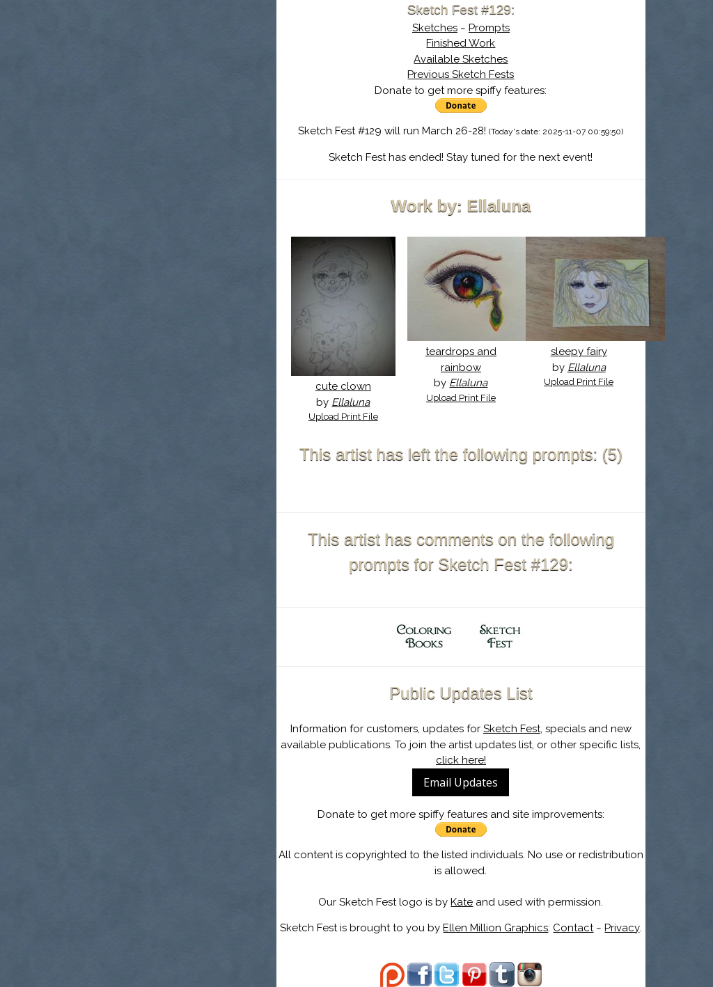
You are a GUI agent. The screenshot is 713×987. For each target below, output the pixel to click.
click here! (461, 760)
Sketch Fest (511, 729)
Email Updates (460, 782)
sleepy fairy (579, 351)
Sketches (434, 28)
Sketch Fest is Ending (172, 78)
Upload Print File (343, 416)
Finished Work (460, 43)
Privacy (621, 928)
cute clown (343, 386)
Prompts (489, 28)
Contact (573, 928)
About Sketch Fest (172, 99)
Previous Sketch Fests (460, 74)
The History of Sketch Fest (172, 121)
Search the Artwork (172, 142)
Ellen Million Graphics (495, 928)
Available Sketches (461, 59)
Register (201, 163)
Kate (461, 902)
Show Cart (150, 181)
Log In (138, 163)
